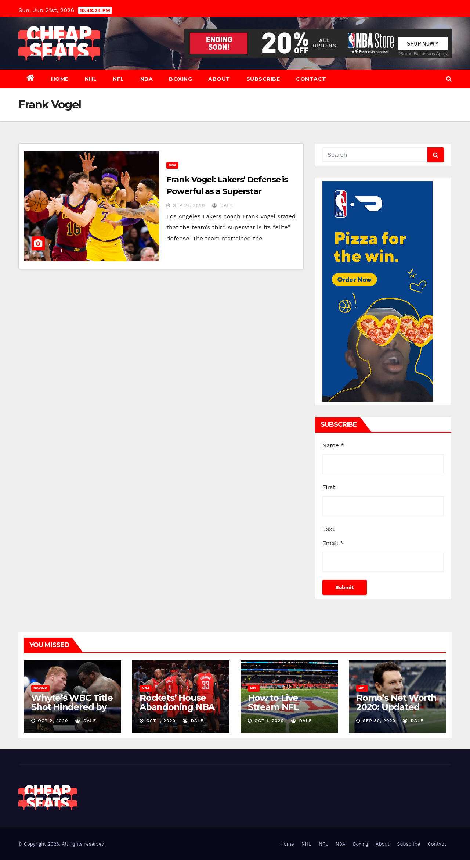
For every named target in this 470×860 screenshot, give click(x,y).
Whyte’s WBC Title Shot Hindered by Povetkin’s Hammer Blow (72, 711)
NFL (118, 79)
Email (333, 543)
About (219, 79)
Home (60, 79)
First (328, 487)
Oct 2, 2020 (53, 720)
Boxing (180, 79)
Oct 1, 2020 (161, 720)
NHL (91, 79)
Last (328, 529)
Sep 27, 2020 (189, 205)
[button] (449, 78)
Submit (345, 587)
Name (333, 445)
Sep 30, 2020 (379, 720)
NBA (146, 79)
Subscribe (263, 79)
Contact (311, 79)
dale (222, 205)
